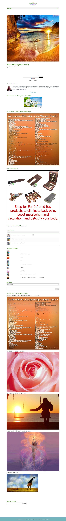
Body (22, 257)
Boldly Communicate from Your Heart (19, 239)
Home (22, 250)
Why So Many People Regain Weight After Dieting (32, 277)
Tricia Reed (10, 67)
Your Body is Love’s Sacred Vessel (18, 243)
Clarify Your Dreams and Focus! (28, 274)
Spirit (15, 67)
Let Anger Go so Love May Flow (16, 351)
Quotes (22, 267)
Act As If (22, 260)
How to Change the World (18, 64)
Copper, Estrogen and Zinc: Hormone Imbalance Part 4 (23, 295)
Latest (9, 232)
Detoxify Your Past (12, 473)
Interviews (23, 270)
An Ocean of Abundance (26, 264)
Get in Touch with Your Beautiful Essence (19, 431)
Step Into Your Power (25, 254)
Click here (40, 519)
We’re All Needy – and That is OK (16, 393)
